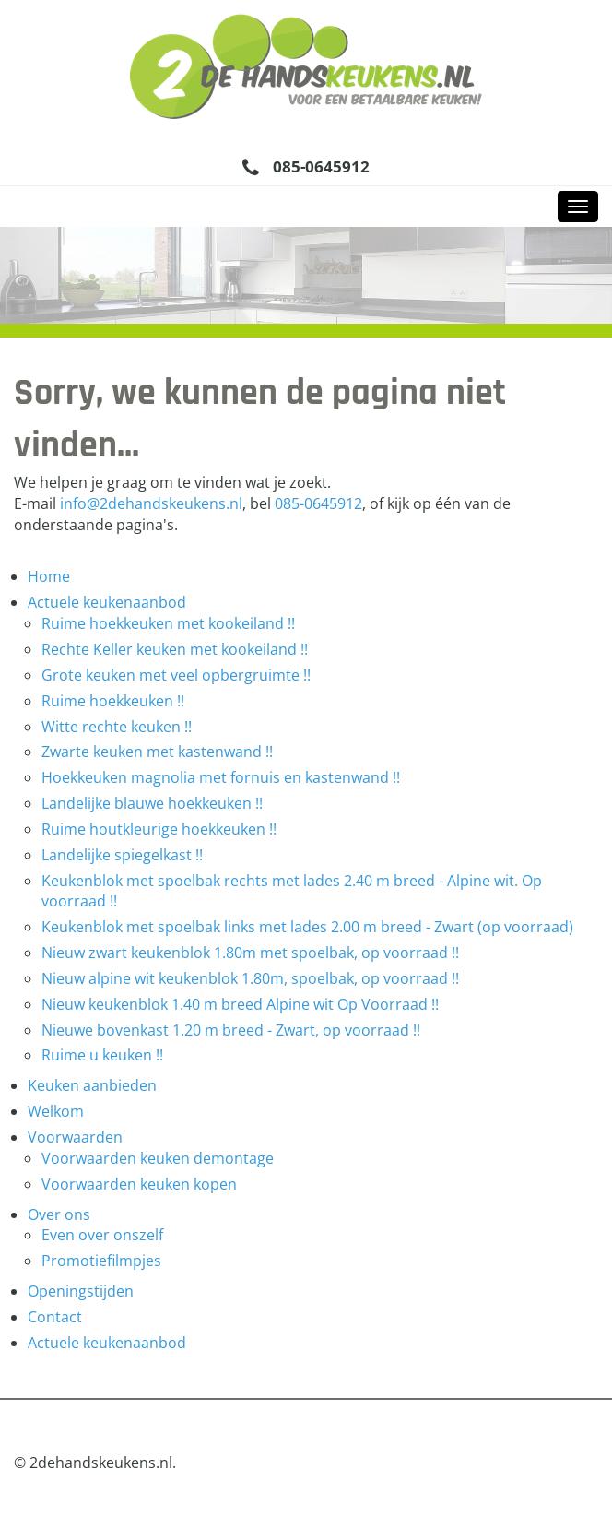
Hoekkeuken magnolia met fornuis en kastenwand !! (220, 777)
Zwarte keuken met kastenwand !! (157, 751)
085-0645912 (321, 166)
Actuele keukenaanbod (107, 602)
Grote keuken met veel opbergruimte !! (176, 675)
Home (49, 576)
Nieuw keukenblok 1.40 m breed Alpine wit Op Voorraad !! (240, 1004)
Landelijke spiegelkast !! (122, 855)
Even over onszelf (102, 1235)
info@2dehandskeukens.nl (151, 503)
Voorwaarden (75, 1137)
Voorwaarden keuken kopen (139, 1184)
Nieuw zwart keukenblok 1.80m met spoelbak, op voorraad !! (250, 952)
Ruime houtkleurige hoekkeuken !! (159, 829)
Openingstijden (81, 1291)
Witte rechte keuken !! (116, 727)
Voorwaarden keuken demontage (157, 1158)
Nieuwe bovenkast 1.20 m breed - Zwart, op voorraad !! (230, 1030)
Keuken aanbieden (92, 1085)
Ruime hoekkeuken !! (112, 701)
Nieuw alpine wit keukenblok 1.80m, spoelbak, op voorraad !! (250, 978)
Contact (55, 1317)
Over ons (59, 1214)
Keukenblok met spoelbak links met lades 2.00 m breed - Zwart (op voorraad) (307, 927)
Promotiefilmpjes (101, 1260)
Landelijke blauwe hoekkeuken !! (152, 803)
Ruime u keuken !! (102, 1055)
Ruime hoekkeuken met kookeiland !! (168, 623)
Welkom (56, 1111)
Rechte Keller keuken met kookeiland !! (174, 649)
